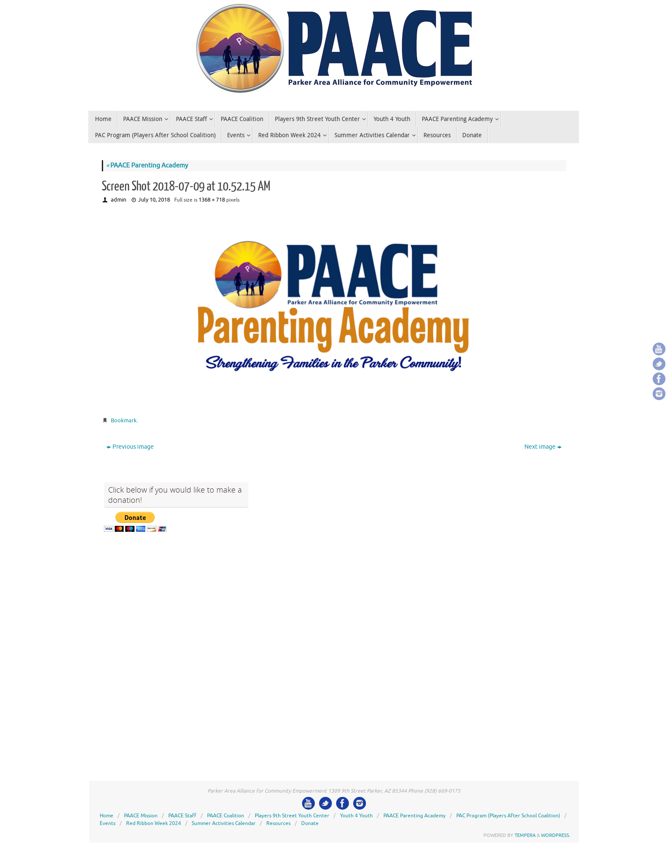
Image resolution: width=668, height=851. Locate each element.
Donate (310, 823)
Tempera (525, 835)
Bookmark (124, 420)
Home (106, 815)
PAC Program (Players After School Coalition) (508, 815)
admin (118, 199)
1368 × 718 (212, 199)
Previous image (130, 446)
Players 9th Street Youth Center (292, 815)
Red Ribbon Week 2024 (153, 823)
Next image (542, 446)
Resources (278, 823)
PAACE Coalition (225, 815)
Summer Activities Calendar (224, 823)
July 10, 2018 (154, 199)
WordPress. (555, 835)
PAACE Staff (182, 815)
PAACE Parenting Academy (147, 166)
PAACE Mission (141, 815)
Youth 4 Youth (356, 815)
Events (107, 823)
